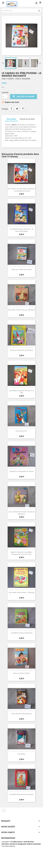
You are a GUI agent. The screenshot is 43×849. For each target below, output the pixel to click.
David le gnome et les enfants (21, 350)
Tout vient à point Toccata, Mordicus (21, 310)
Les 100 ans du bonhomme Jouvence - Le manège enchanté (21, 190)
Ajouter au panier (24, 96)
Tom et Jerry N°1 (22, 431)
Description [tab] (11, 119)
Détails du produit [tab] (27, 119)
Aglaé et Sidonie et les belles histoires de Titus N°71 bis (21, 553)
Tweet (17, 108)
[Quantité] (4, 96)
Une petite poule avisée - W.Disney (21, 592)
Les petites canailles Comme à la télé (21, 391)
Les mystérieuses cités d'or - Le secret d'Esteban (21, 230)
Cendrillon (21, 754)
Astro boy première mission (21, 714)
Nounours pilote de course (22, 269)
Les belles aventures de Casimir (21, 794)
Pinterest (23, 108)
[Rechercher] (21, 10)
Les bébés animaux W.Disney (21, 633)
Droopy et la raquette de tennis (21, 471)
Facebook (3, 810)
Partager (11, 108)
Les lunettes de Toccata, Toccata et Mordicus (22, 513)
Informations (8, 838)
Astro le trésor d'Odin (21, 673)
